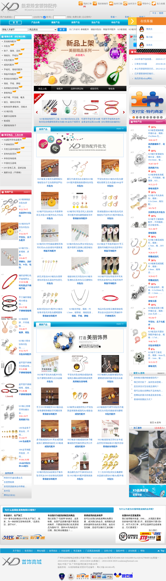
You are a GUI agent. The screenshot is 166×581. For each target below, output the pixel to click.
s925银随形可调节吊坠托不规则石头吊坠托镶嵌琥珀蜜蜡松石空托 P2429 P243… (110, 410)
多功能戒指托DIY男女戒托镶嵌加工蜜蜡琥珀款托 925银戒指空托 (49, 443)
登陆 (69, 17)
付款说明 (65, 551)
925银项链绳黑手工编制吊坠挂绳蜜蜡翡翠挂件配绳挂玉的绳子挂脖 (49, 122)
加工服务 (138, 428)
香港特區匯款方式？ (143, 399)
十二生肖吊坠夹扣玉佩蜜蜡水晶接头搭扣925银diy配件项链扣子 (110, 475)
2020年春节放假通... (144, 59)
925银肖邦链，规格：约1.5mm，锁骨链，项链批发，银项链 (80, 312)
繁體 (161, 13)
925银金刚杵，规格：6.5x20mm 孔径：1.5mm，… (156, 290)
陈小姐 (148, 37)
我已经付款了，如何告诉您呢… (148, 382)
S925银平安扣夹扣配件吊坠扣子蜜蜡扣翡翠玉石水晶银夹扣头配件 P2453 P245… (49, 378)
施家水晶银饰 (10, 116)
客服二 (128, 17)
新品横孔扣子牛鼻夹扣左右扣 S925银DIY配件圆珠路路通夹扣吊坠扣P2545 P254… (79, 475)
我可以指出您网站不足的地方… (148, 391)
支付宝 (7, 491)
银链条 (111, 88)
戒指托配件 (11, 65)
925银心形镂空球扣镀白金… (24, 409)
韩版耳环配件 (109, 29)
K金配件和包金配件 (15, 140)
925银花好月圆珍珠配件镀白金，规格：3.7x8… (156, 334)
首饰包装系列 (12, 154)
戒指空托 (94, 88)
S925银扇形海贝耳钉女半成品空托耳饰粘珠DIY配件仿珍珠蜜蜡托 (110, 443)
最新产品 (55, 22)
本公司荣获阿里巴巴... (145, 69)
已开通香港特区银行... (145, 73)
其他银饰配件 (12, 41)
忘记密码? (86, 17)
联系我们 (29, 551)
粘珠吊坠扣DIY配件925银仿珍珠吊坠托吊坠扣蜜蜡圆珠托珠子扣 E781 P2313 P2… (49, 312)
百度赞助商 (9, 482)
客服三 (142, 17)
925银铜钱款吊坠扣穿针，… (24, 203)
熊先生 (148, 29)
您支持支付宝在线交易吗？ (146, 386)
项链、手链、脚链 (12, 83)
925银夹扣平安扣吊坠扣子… (24, 227)
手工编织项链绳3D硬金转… (25, 300)
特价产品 (115, 22)
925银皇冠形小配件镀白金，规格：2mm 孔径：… (156, 311)
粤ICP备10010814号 (106, 567)
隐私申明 (120, 551)
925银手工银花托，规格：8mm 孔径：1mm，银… (156, 355)
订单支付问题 (141, 64)
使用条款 (53, 551)
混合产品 (95, 22)
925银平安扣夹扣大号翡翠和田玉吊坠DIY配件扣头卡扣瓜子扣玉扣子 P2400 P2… (49, 215)
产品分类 (35, 22)
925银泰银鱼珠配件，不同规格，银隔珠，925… (156, 178)
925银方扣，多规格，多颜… (24, 251)
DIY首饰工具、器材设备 (15, 168)
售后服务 (77, 551)
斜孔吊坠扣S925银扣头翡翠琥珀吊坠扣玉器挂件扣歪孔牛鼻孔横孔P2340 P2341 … (49, 280)
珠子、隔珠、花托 (14, 51)
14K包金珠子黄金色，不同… (25, 431)
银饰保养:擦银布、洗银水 (15, 107)
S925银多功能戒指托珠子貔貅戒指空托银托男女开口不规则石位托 (80, 443)
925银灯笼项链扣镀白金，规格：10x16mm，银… (156, 157)
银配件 (60, 88)
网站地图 (41, 551)
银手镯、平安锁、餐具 (14, 97)
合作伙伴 (9, 473)
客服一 (114, 17)
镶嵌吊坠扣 (96, 29)
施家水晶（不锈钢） (13, 172)
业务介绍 (108, 551)
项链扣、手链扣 (13, 55)
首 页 (15, 22)
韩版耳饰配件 (12, 74)
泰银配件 (85, 29)
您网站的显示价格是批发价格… (148, 395)
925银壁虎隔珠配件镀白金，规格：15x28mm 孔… (156, 133)
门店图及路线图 (93, 551)
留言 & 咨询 (155, 422)
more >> (120, 129)
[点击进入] (159, 428)
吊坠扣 (9, 46)
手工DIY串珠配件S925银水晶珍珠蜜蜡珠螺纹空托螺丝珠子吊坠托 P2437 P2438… (49, 410)
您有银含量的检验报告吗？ (146, 378)
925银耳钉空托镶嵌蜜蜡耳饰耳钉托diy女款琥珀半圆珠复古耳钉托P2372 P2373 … (50, 247)
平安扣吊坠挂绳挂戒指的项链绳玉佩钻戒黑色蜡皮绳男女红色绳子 (80, 378)
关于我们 (17, 551)
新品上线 (42, 88)
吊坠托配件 (11, 60)
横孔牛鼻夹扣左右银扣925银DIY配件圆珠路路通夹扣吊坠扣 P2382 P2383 (80, 182)
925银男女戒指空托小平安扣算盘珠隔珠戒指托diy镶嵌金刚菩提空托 (80, 410)
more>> (27, 192)
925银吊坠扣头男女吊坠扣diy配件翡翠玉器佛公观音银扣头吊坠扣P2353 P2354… (80, 247)
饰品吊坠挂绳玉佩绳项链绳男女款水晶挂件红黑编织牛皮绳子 (110, 312)
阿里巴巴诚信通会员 (13, 478)
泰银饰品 (10, 93)
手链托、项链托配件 (13, 69)
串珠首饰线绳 (10, 158)
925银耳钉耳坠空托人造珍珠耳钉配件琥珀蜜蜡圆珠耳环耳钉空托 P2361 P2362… (80, 215)
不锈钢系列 (11, 144)
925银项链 (122, 29)
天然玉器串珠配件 (14, 149)
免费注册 (77, 17)
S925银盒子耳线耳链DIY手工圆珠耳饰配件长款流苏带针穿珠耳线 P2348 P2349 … (110, 247)
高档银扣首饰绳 (13, 88)
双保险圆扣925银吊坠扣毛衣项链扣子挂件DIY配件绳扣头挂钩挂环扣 (110, 215)
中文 (154, 13)
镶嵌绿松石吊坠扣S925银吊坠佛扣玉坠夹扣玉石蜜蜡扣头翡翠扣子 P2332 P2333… (80, 280)
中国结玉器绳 (10, 163)
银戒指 (7, 121)
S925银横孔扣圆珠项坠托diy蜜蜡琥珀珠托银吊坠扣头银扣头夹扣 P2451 (110, 378)
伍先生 (148, 45)
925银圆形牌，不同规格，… (24, 322)
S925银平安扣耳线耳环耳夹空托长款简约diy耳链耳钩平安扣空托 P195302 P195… (110, 280)
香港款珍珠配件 (13, 79)
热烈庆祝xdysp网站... (144, 78)
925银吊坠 (133, 29)
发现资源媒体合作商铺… (15, 486)
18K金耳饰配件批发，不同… (25, 453)
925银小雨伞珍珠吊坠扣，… (24, 344)
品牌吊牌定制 (77, 88)
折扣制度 (132, 551)
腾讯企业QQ (9, 495)
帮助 (142, 551)
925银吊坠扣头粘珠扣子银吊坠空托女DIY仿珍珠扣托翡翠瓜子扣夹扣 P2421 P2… (49, 475)
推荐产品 (75, 22)
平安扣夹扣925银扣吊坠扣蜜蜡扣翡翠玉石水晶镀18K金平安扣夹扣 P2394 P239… (110, 182)
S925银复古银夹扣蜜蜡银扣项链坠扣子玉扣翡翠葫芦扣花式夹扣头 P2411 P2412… (49, 182)
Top (162, 551)
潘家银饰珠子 (10, 125)
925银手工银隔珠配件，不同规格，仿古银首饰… (156, 222)
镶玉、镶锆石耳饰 (12, 102)
